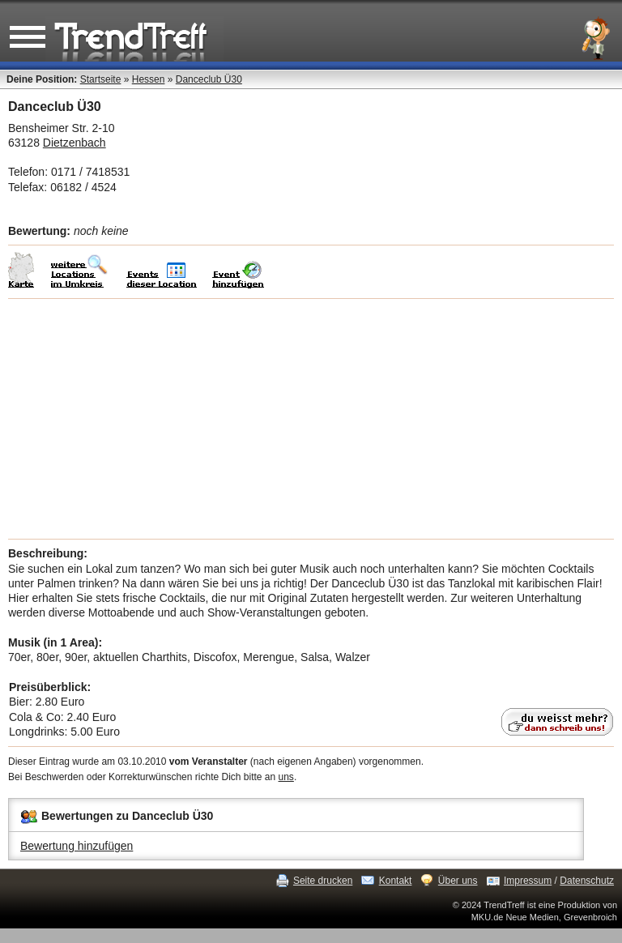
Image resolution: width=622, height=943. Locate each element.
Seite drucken (322, 880)
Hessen (148, 79)
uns (286, 777)
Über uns (458, 880)
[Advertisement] (311, 418)
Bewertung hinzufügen (76, 845)
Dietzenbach (74, 142)
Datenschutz (587, 880)
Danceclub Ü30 (209, 79)
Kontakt (395, 880)
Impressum (528, 880)
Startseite (100, 79)
